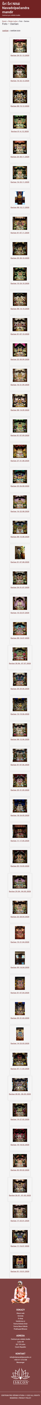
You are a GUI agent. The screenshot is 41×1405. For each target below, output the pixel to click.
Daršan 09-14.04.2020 (20, 967)
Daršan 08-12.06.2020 (20, 739)
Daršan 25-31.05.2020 (20, 790)
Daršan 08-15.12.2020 (20, 106)
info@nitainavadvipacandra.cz (20, 1357)
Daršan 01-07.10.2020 (20, 334)
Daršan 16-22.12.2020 (20, 81)
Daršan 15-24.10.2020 (20, 283)
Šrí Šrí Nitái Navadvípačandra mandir (15, 8)
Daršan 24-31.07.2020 (20, 587)
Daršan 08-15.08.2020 (20, 537)
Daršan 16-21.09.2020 (20, 385)
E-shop (20, 1319)
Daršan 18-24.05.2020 (20, 815)
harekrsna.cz (20, 1321)
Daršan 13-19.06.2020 (20, 714)
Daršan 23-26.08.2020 (20, 486)
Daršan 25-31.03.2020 (20, 1018)
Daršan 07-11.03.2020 (20, 1069)
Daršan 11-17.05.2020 (20, 841)
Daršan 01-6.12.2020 (20, 131)
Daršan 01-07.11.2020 (20, 233)
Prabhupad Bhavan (20, 1329)
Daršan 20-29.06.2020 (20, 689)
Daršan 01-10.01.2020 (20, 1271)
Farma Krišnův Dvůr (21, 1324)
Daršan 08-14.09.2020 (20, 410)
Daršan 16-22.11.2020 (20, 182)
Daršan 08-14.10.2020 (20, 309)
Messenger (20, 1362)
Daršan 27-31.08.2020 (20, 461)
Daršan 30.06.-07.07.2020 (20, 663)
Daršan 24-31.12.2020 (20, 55)
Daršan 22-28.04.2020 (20, 917)
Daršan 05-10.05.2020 (20, 866)
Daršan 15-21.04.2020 (20, 942)
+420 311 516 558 (20, 1360)
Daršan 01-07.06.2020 (20, 765)
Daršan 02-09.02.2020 (20, 1170)
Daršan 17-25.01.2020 (20, 1221)
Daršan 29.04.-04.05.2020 (20, 891)
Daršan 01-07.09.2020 (20, 435)
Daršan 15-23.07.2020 (20, 613)
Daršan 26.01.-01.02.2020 (20, 1195)
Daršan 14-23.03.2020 (20, 1043)
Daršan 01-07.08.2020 (20, 562)
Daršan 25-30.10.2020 (20, 258)
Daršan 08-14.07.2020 (20, 638)
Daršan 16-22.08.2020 (20, 511)
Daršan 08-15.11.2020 (20, 207)
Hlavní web (20, 1313)
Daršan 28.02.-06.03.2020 (20, 1094)
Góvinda (20, 1316)
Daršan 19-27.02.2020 (20, 1119)
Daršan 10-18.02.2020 (20, 1145)
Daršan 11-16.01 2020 (20, 1246)
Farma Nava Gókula (20, 1326)
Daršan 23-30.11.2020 (20, 157)
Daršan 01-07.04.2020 (20, 993)
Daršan (5, 31)
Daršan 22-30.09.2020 (20, 359)
